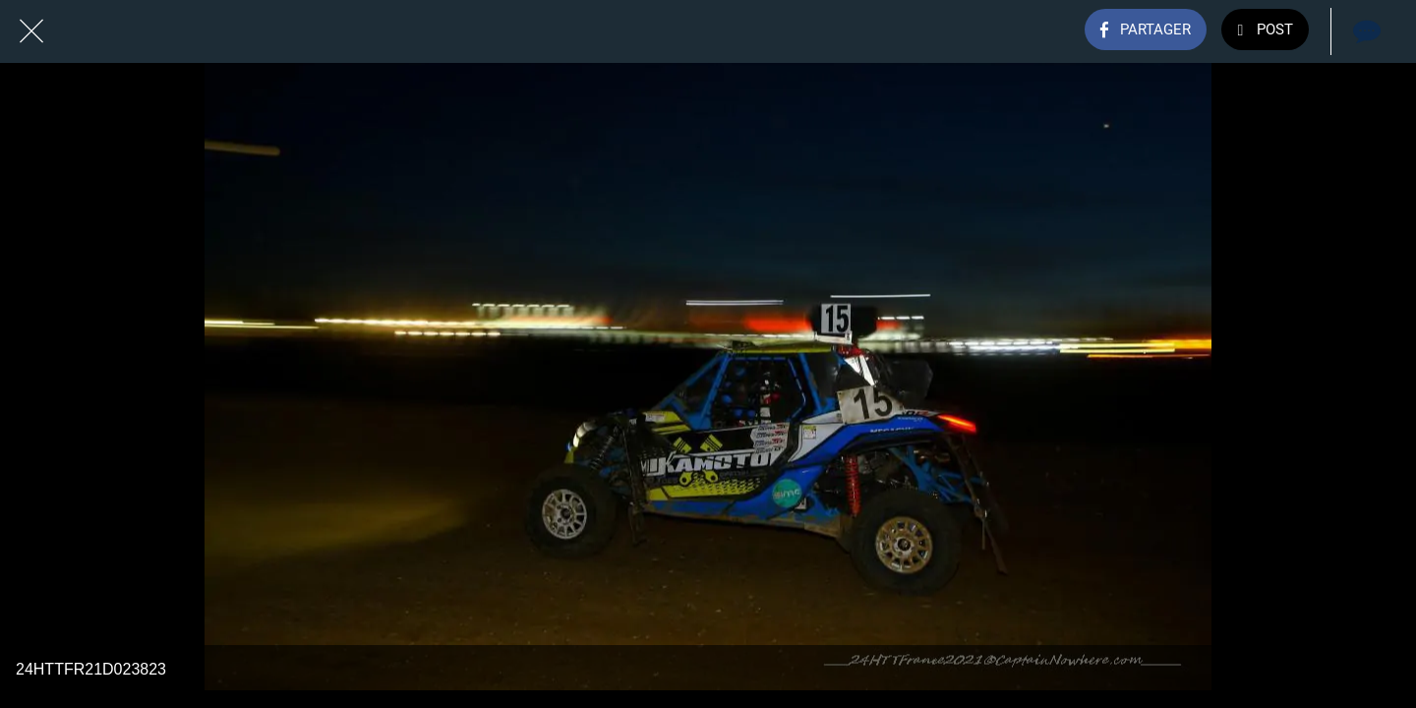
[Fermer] (31, 31)
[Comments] (1364, 31)
